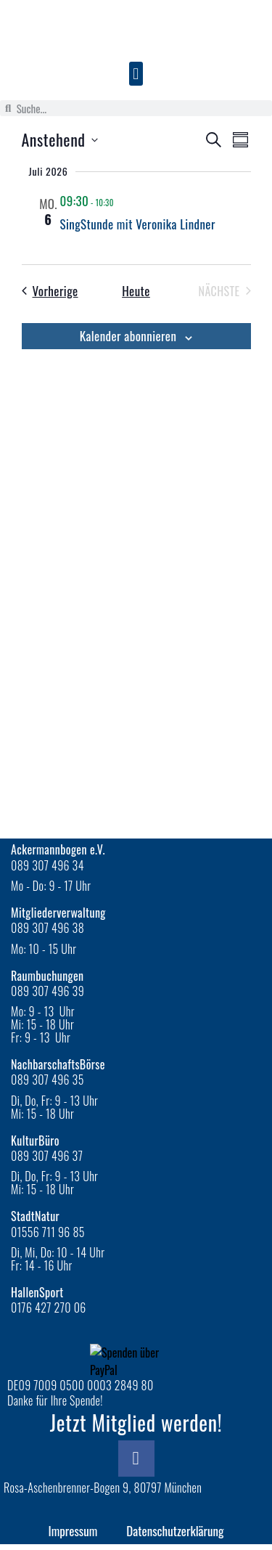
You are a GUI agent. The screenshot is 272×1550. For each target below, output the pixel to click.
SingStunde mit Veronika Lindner (137, 224)
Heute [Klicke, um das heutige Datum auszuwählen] (136, 290)
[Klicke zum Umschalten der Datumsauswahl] (60, 140)
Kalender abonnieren (128, 336)
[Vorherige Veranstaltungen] (50, 290)
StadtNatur (35, 1216)
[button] (136, 74)
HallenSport (37, 1292)
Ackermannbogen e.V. (58, 849)
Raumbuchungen (47, 975)
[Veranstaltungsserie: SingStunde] (123, 201)
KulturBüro (35, 1140)
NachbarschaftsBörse (58, 1064)
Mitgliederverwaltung (58, 912)
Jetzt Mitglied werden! (136, 1422)
